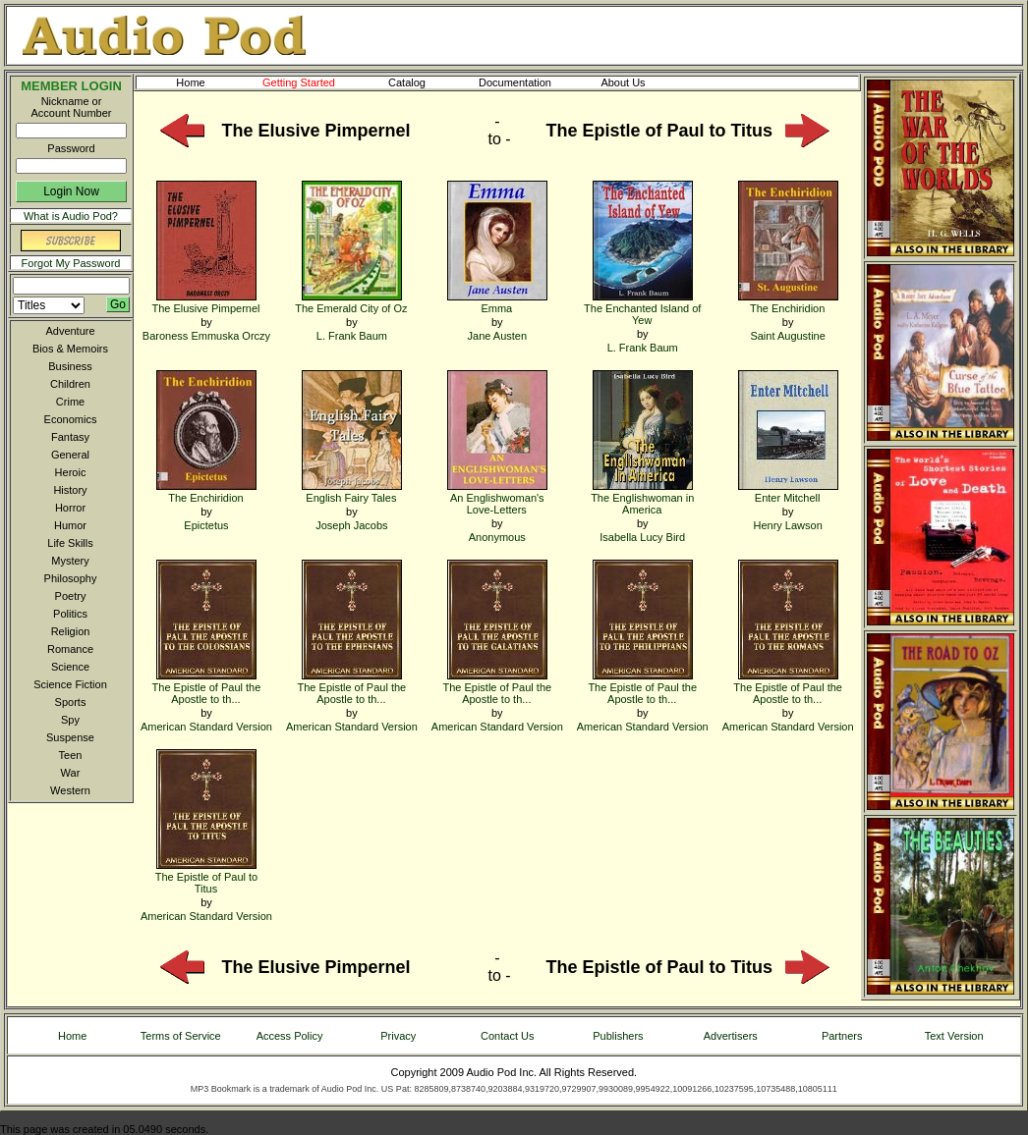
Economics (70, 419)
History (69, 490)
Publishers (618, 1036)
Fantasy (70, 437)
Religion (70, 631)
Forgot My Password (71, 263)
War (71, 773)
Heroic (70, 472)
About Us (638, 82)
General (70, 454)
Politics (70, 614)
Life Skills (69, 543)
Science (70, 667)
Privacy (398, 1036)
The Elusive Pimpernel (205, 302)
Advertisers (731, 1036)
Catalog (424, 82)
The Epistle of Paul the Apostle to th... (206, 687)
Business (70, 366)
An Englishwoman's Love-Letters (497, 497)
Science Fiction (70, 684)
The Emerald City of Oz (351, 302)
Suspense (70, 737)
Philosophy (70, 578)
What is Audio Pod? (71, 216)
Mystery (70, 561)
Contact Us (507, 1036)
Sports (70, 702)
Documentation (524, 82)
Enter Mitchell (788, 491)
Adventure (69, 331)
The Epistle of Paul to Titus (206, 876)
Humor (70, 525)
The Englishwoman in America (642, 497)
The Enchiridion (788, 302)
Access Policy (290, 1036)
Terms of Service (181, 1036)
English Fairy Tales (352, 491)
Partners (842, 1036)
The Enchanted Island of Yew (642, 308)
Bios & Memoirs (70, 348)
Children (70, 384)
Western (70, 790)
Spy (70, 720)
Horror (70, 507)
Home (190, 82)
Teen (71, 755)
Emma (497, 302)
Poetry (70, 596)
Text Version (954, 1036)
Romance (70, 649)
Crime (70, 401)
